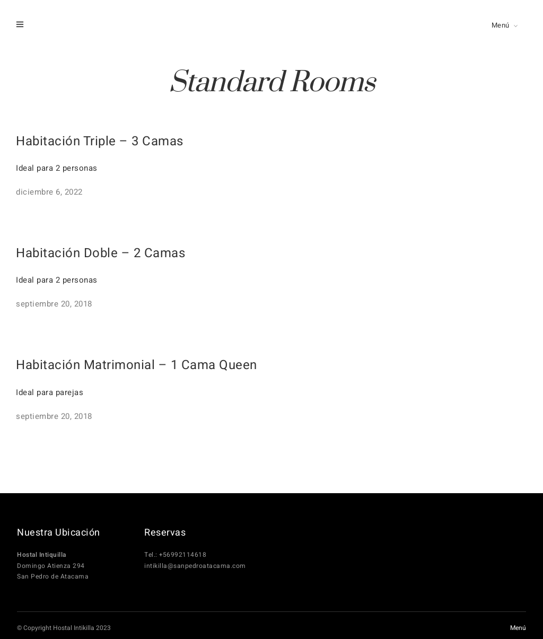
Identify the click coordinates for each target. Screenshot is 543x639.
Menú (501, 25)
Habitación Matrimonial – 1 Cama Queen (136, 365)
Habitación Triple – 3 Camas (99, 141)
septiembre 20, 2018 (54, 304)
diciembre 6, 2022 (49, 192)
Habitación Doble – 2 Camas (100, 253)
